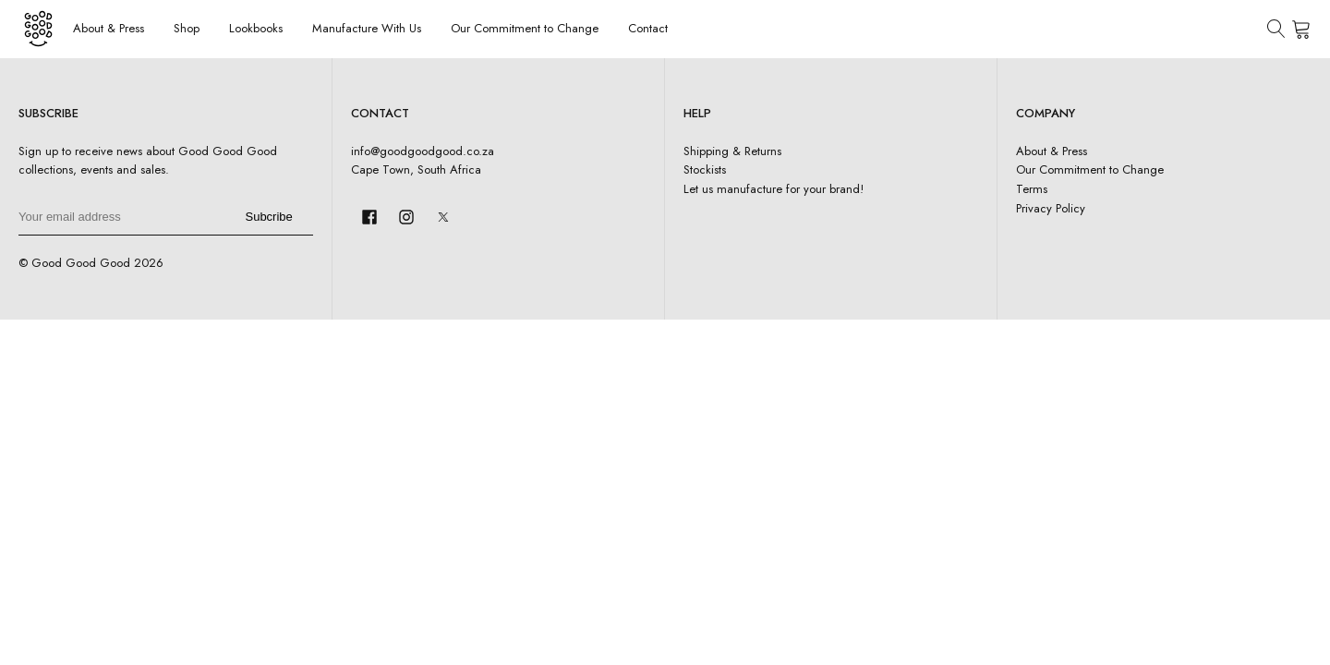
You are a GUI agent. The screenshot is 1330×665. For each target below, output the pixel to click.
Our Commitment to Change (524, 28)
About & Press (108, 28)
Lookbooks (256, 28)
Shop (187, 28)
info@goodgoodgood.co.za (422, 151)
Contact (648, 28)
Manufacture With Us (366, 28)
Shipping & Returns (732, 151)
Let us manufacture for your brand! (773, 189)
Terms (1031, 189)
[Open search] (1276, 28)
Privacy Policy (1050, 208)
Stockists (704, 169)
